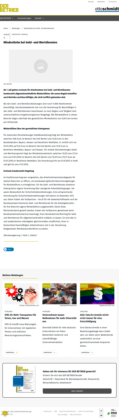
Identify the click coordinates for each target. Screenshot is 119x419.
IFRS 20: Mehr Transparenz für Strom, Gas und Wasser (22, 319)
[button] (5, 414)
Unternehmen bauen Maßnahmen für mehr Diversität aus (59, 319)
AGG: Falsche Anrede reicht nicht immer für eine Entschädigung (97, 319)
